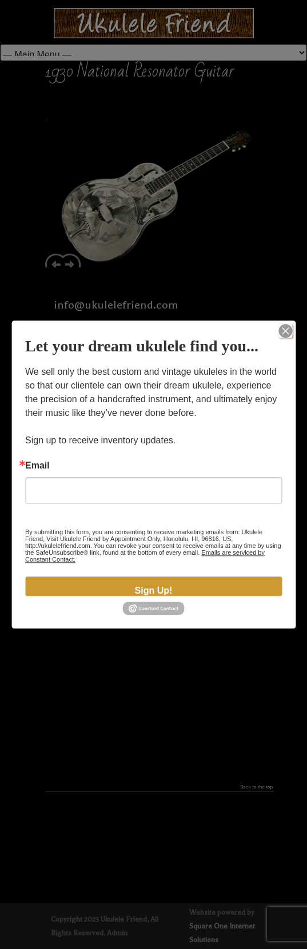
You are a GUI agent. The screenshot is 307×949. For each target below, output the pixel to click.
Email (37, 465)
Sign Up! (154, 590)
